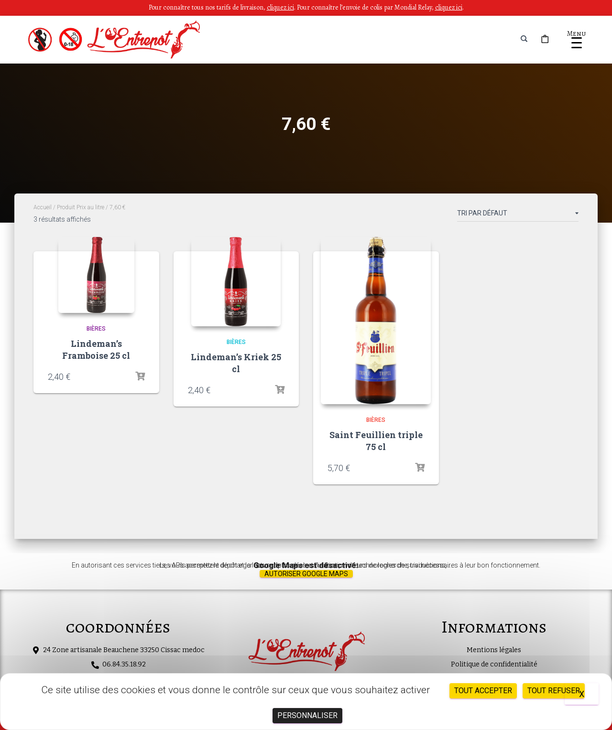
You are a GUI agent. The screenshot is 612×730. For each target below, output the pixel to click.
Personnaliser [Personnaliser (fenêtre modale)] (307, 715)
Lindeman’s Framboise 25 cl (96, 349)
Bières (96, 328)
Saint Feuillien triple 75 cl (376, 440)
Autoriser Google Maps (306, 574)
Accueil (42, 207)
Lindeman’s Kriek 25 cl (236, 363)
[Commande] (518, 215)
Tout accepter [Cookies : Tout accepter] (483, 690)
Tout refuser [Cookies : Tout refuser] (553, 690)
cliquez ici (448, 7)
